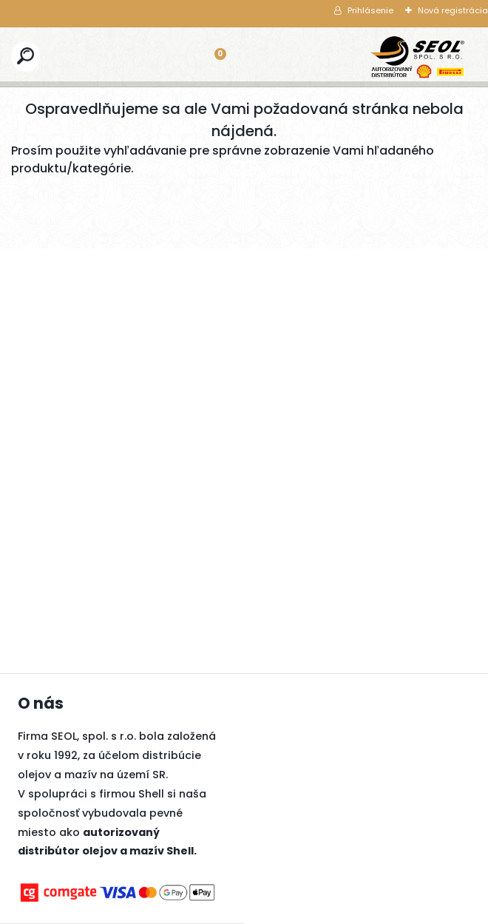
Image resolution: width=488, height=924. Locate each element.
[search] (25, 55)
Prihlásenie (370, 10)
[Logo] (418, 57)
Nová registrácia (453, 10)
